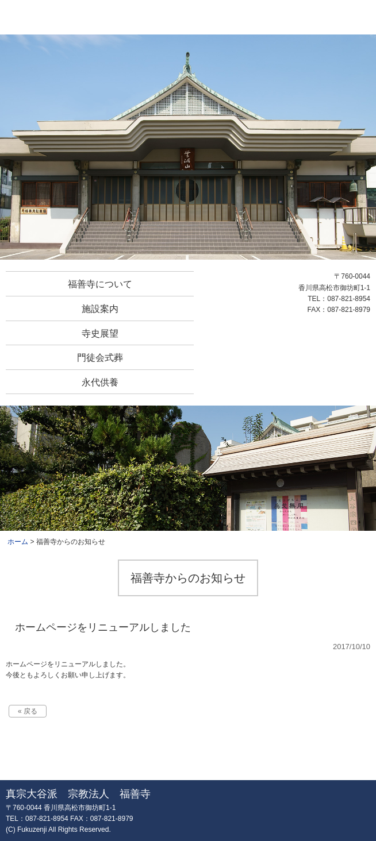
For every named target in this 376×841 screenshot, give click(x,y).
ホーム (17, 542)
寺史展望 (100, 333)
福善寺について (100, 284)
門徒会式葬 (100, 357)
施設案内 (100, 309)
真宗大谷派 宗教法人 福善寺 (187, 17)
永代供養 (100, 382)
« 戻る (27, 711)
